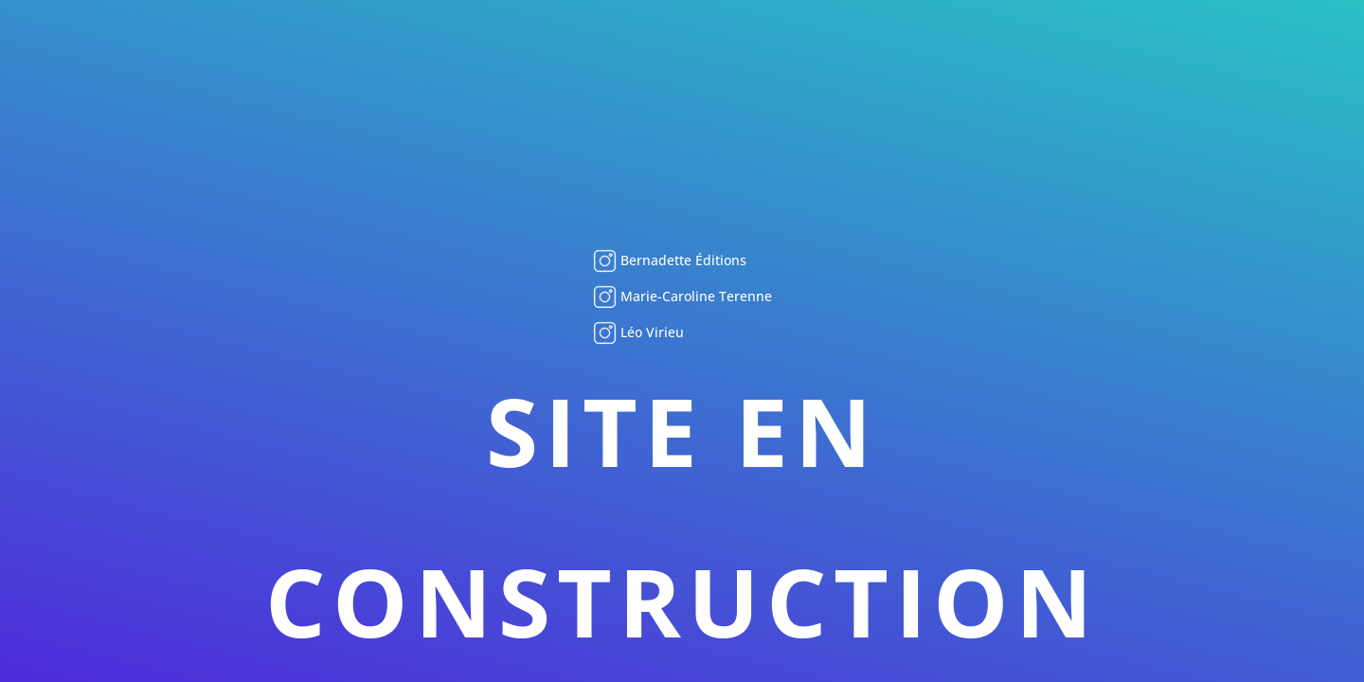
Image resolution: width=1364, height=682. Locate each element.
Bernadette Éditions (681, 260)
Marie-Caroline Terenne (694, 296)
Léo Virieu (650, 332)
